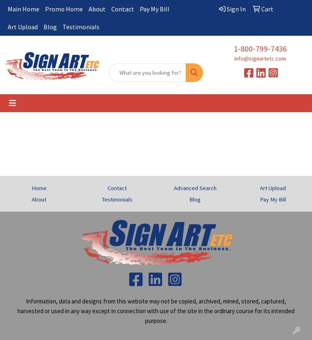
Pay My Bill (154, 9)
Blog (50, 27)
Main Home (23, 9)
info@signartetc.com (260, 58)
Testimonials (81, 27)
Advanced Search (195, 188)
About (97, 9)
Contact (122, 9)
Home (39, 188)
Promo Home (64, 9)
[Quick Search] (147, 72)
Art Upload (23, 27)
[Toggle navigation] (12, 103)
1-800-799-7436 (260, 48)
